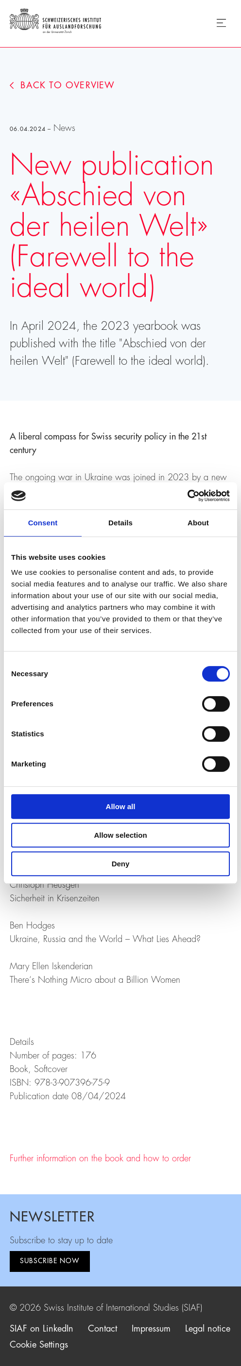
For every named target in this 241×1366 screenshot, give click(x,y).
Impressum (151, 1328)
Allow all (121, 806)
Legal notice (207, 1328)
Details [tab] (120, 523)
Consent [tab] (43, 523)
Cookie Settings (39, 1344)
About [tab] (198, 523)
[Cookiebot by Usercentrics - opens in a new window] (187, 495)
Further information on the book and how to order (100, 1158)
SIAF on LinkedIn (41, 1328)
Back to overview (62, 85)
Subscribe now (50, 1260)
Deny (121, 864)
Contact (102, 1328)
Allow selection (120, 835)
